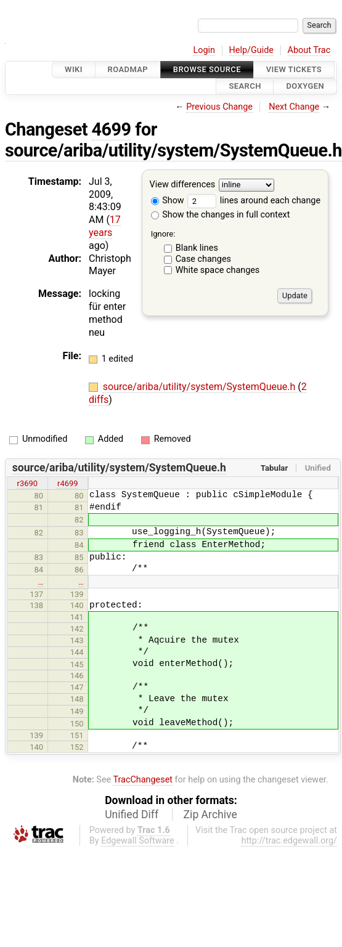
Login (204, 50)
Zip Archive (210, 814)
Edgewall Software (137, 840)
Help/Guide (251, 50)
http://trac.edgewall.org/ (289, 840)
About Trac (309, 50)
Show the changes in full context (220, 214)
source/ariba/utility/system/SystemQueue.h (173, 150)
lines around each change (253, 200)
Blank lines (197, 248)
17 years (105, 226)
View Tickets (294, 69)
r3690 (27, 483)
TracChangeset (143, 779)
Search (245, 86)
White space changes (218, 270)
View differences (183, 184)
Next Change (294, 107)
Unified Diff (131, 814)
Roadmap (128, 69)
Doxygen (305, 86)
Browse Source (207, 69)
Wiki (74, 69)
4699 (111, 129)
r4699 (67, 483)
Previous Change (219, 107)
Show (167, 200)
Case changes (203, 259)
